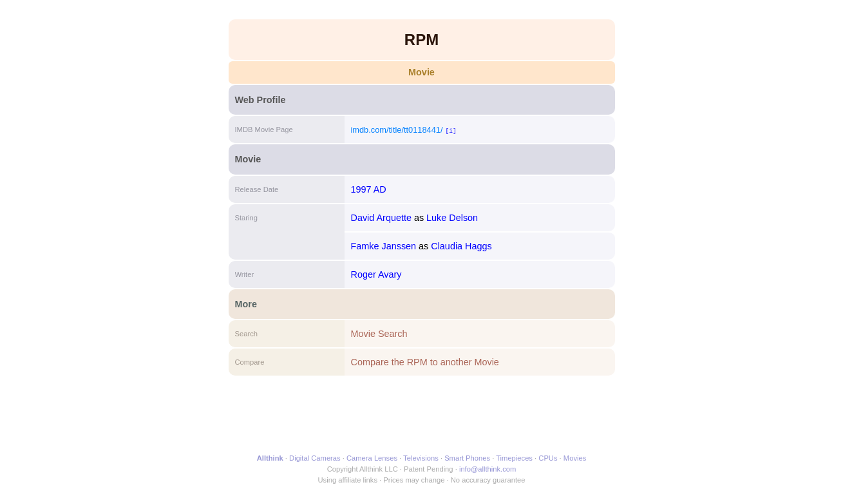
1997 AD (368, 189)
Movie (421, 72)
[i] (450, 130)
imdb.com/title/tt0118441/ (397, 130)
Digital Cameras (315, 458)
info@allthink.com (487, 469)
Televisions (421, 458)
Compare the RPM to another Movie (425, 362)
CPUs (547, 458)
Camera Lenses (371, 458)
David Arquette (381, 218)
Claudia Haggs (461, 246)
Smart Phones (467, 458)
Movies (575, 458)
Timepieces (514, 458)
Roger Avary (376, 274)
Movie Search (379, 334)
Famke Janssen (384, 246)
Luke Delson (452, 218)
